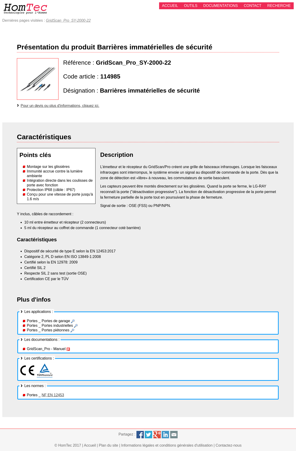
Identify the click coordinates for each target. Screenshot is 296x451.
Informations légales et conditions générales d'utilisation (167, 445)
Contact (252, 6)
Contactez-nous (228, 445)
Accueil (170, 6)
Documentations (220, 6)
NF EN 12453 (53, 395)
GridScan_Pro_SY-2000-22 (68, 20)
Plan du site (108, 445)
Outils (190, 6)
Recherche (279, 6)
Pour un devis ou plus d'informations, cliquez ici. (60, 106)
